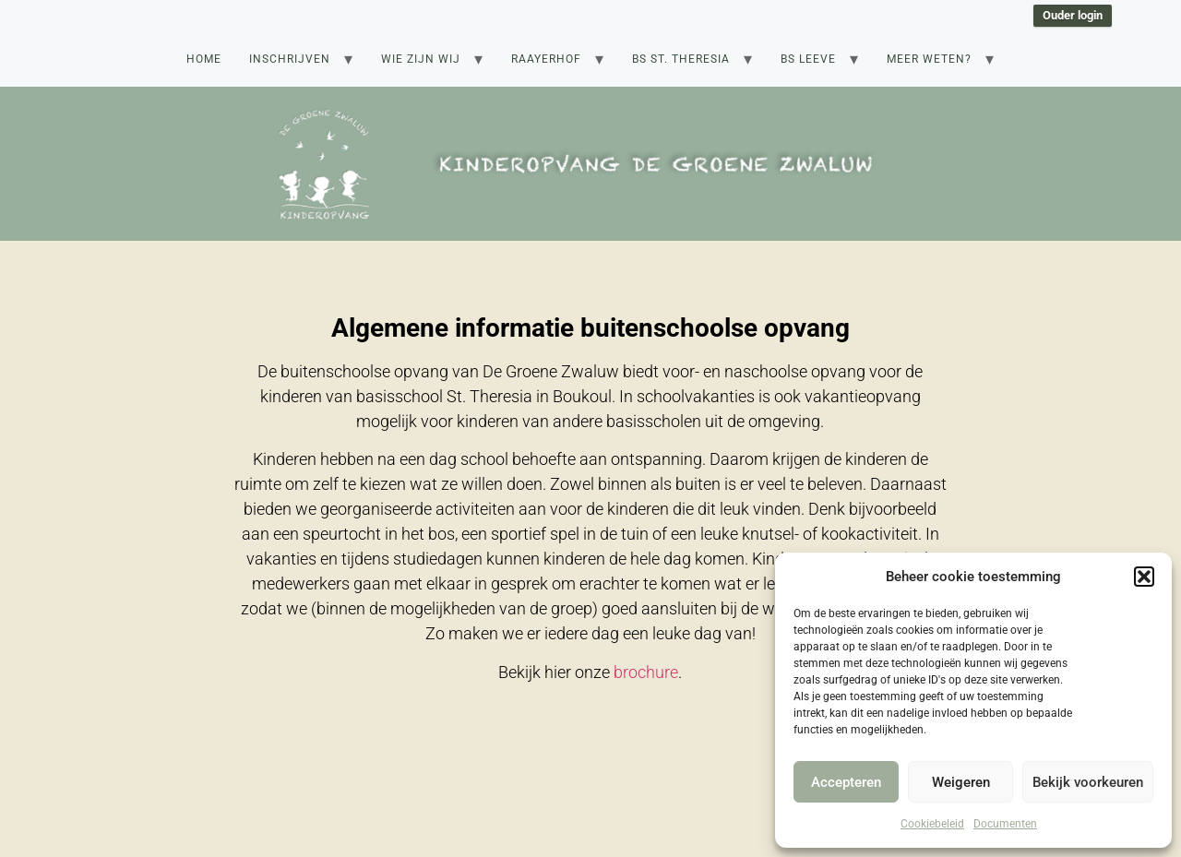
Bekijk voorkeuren (1087, 782)
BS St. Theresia (681, 59)
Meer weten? (929, 59)
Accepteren (846, 782)
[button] (1144, 576)
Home (203, 59)
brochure (646, 672)
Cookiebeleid (932, 823)
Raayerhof (546, 59)
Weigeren (961, 782)
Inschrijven (289, 59)
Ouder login (1073, 15)
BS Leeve (808, 59)
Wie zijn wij (420, 59)
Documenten (1005, 823)
